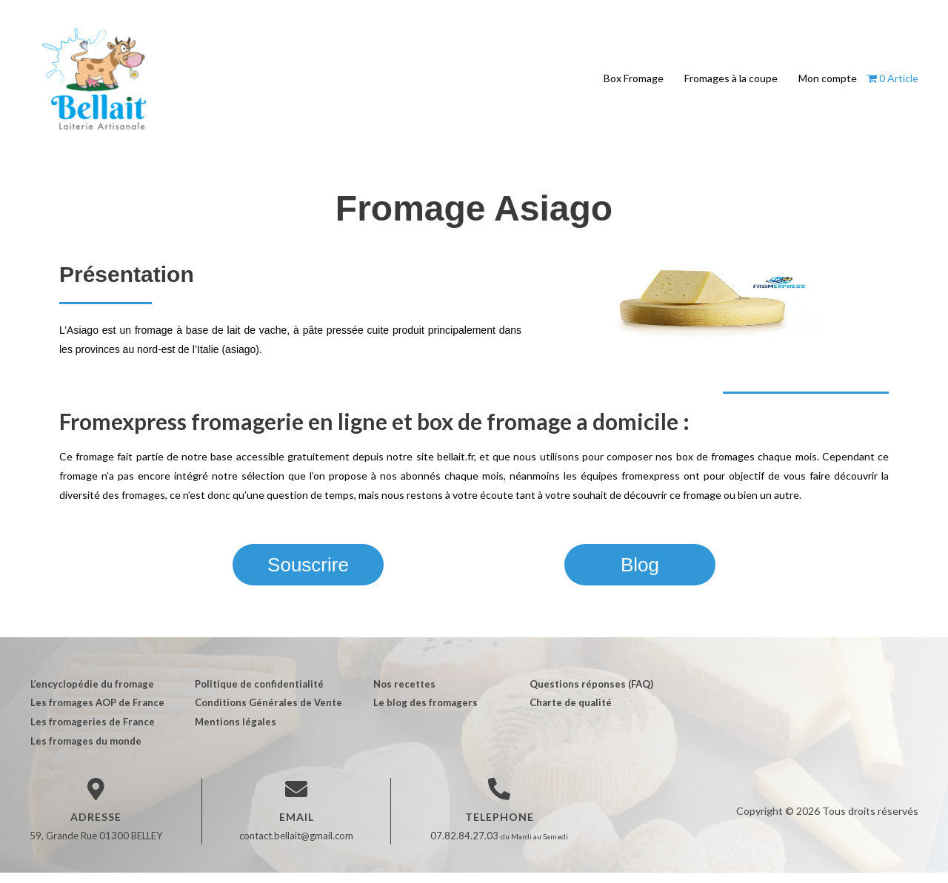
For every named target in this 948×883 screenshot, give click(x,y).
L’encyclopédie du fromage (91, 693)
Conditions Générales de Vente (267, 713)
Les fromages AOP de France (97, 713)
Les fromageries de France (92, 732)
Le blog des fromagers (422, 713)
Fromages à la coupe (731, 83)
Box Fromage (634, 83)
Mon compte (827, 83)
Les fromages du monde (85, 751)
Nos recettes (401, 693)
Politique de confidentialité (257, 693)
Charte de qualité (568, 713)
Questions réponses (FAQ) (588, 693)
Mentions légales (234, 732)
